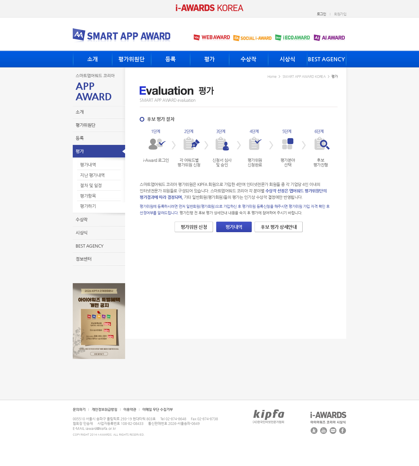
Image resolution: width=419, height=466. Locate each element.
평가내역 (88, 164)
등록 (170, 59)
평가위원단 (131, 59)
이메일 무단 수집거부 (157, 409)
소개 (92, 59)
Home (272, 76)
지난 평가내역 (92, 175)
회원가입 (340, 14)
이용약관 (129, 409)
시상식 (287, 59)
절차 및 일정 (91, 185)
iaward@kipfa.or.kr (101, 428)
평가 (209, 59)
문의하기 (79, 409)
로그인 (321, 14)
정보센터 (83, 258)
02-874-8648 (176, 419)
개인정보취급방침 (104, 409)
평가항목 (88, 195)
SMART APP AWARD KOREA (304, 76)
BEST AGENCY (326, 59)
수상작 (248, 59)
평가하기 (88, 206)
